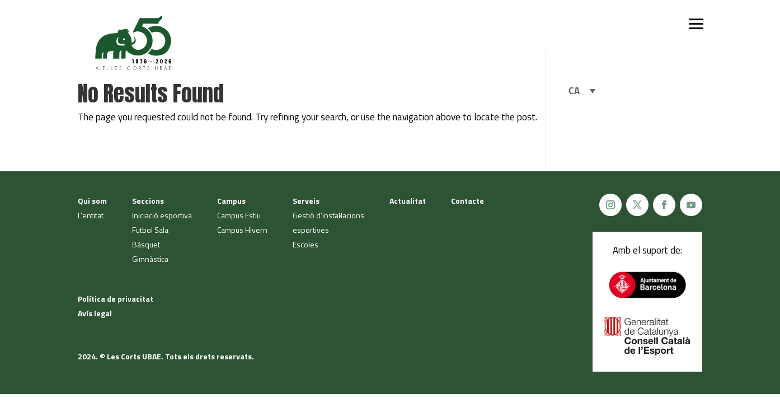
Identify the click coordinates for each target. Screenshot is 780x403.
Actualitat (407, 201)
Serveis (306, 201)
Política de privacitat (115, 298)
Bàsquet (146, 244)
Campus (231, 201)
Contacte (467, 201)
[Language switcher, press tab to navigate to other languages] (582, 91)
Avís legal (95, 313)
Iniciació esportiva (162, 215)
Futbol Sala (150, 230)
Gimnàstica (150, 259)
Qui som (92, 201)
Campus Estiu (239, 215)
